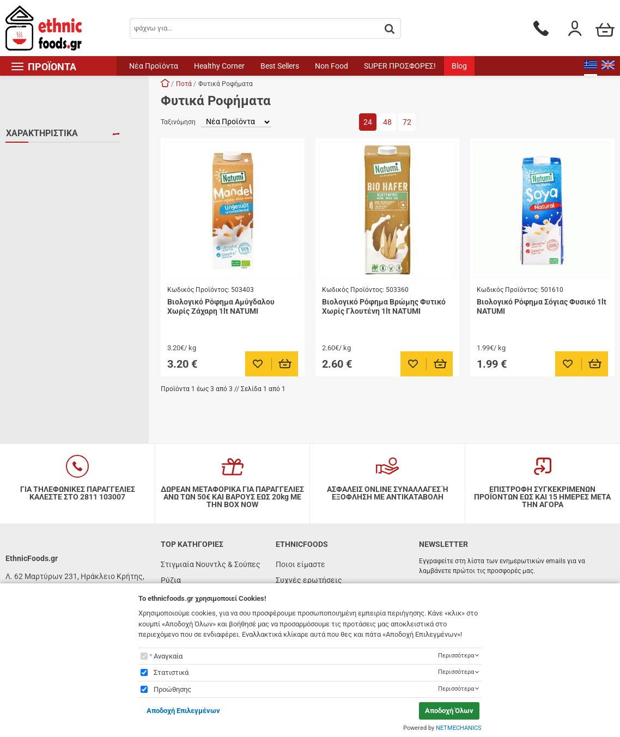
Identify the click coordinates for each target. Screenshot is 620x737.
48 (387, 122)
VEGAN (31, 156)
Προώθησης (172, 689)
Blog (459, 66)
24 (367, 122)
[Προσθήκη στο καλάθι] (285, 363)
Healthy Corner (219, 66)
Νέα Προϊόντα (153, 66)
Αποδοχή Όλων (449, 710)
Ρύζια (171, 580)
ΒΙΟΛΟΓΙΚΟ (39, 172)
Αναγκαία (168, 656)
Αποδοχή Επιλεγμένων (183, 710)
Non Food (331, 66)
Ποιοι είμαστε (300, 564)
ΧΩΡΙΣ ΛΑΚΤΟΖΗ (47, 219)
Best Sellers (279, 66)
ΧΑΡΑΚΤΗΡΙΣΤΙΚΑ (42, 133)
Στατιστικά (171, 672)
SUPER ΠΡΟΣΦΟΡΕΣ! (400, 66)
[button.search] (389, 29)
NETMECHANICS (459, 728)
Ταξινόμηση (178, 122)
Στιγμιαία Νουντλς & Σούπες (210, 564)
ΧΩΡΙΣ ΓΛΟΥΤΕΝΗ (49, 203)
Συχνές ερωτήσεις (309, 580)
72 (407, 122)
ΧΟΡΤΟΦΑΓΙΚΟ (45, 188)
